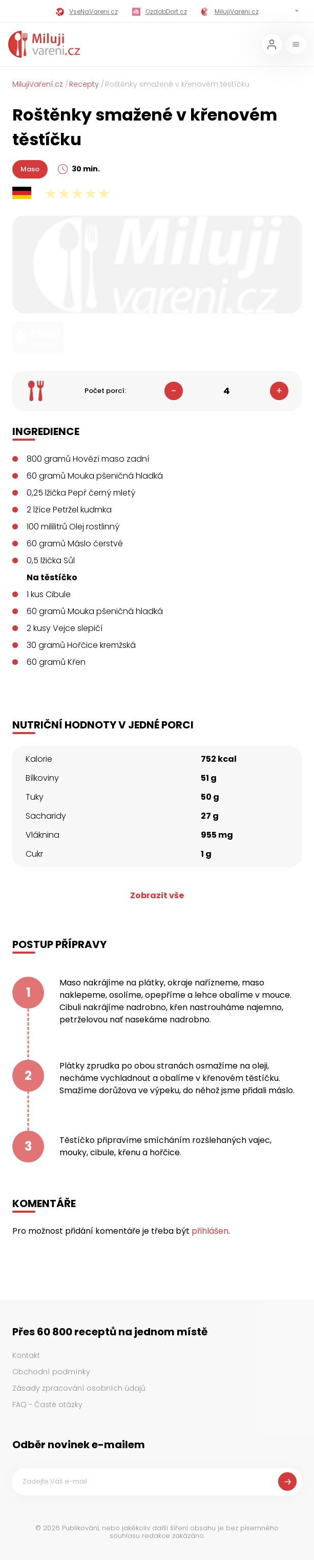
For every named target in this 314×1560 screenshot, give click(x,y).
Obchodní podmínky (51, 1372)
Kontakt (26, 1355)
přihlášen (210, 1231)
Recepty (84, 84)
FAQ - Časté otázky (47, 1404)
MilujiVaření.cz (37, 84)
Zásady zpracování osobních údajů (78, 1388)
